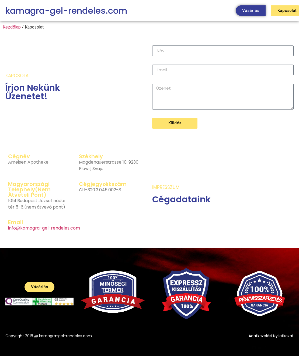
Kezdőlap (12, 27)
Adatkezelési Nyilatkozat (271, 336)
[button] (251, 10)
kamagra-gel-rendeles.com (66, 11)
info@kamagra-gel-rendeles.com (44, 228)
